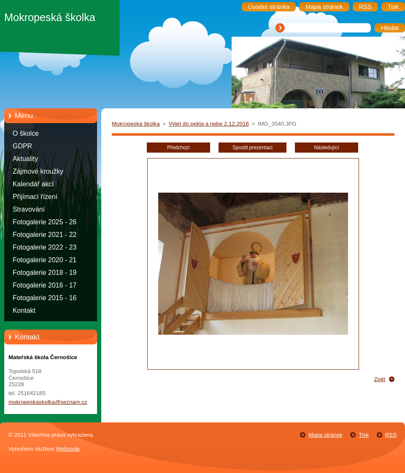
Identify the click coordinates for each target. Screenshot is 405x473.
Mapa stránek (325, 435)
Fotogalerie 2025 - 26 (44, 222)
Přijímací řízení (35, 196)
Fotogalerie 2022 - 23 (44, 247)
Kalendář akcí (33, 184)
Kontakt (24, 310)
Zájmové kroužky (38, 171)
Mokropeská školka (136, 124)
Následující (326, 147)
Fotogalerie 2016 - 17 (44, 285)
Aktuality (25, 158)
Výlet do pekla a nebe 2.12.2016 (209, 124)
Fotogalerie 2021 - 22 (44, 234)
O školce (26, 133)
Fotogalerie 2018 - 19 (44, 272)
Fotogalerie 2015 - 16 (44, 297)
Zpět (379, 379)
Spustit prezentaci (252, 147)
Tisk (364, 435)
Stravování (29, 209)
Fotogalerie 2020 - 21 (44, 259)
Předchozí (178, 147)
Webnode (68, 449)
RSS (391, 435)
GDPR (22, 146)
